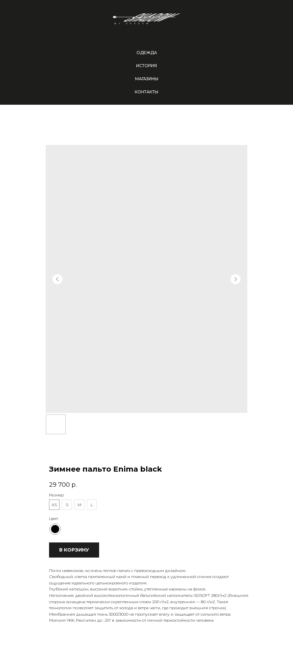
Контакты (146, 91)
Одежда (146, 52)
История (146, 65)
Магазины (146, 78)
